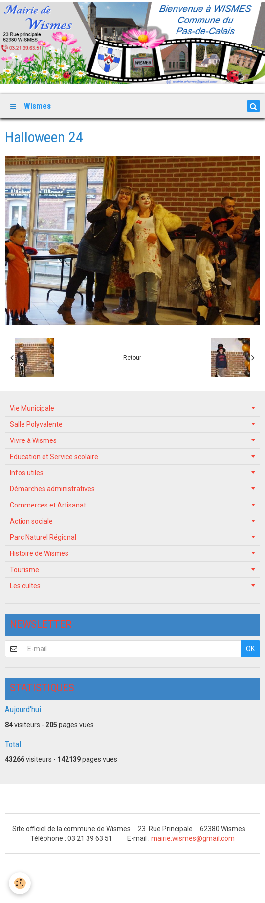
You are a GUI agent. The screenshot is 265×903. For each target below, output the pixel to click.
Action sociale (31, 521)
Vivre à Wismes (33, 440)
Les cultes (25, 586)
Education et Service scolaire (54, 457)
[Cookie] (20, 883)
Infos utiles (27, 473)
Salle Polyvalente (36, 424)
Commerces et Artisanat (48, 505)
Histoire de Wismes (39, 553)
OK (250, 649)
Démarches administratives (52, 489)
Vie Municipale (32, 408)
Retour (132, 357)
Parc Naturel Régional (43, 537)
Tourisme (24, 569)
